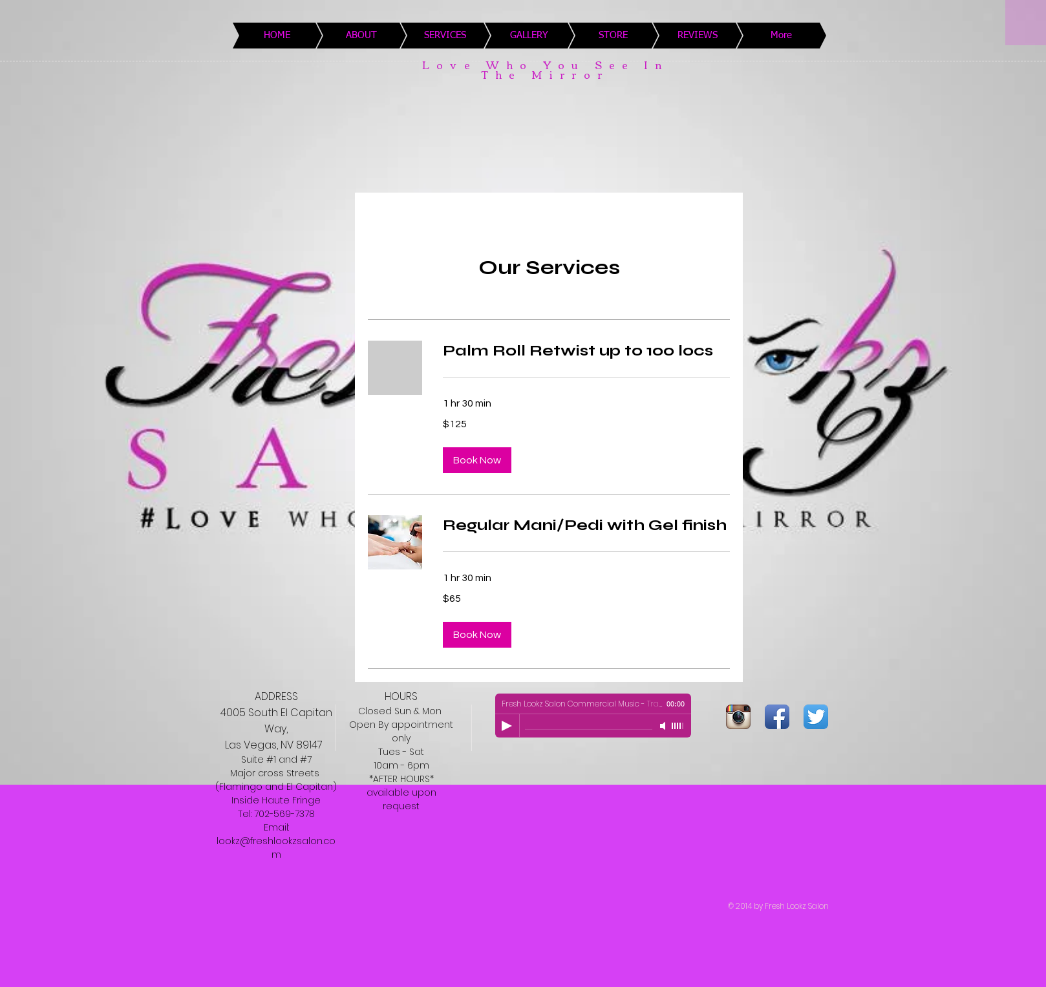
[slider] (678, 726)
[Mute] (663, 725)
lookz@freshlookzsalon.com (276, 847)
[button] (477, 460)
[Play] (507, 726)
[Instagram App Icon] (738, 717)
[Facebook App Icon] (777, 717)
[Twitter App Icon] (816, 717)
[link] (586, 351)
